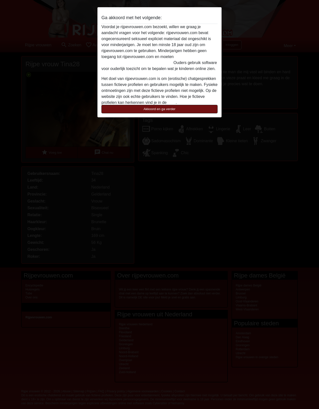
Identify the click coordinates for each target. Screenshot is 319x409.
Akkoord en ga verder (159, 109)
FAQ (172, 102)
